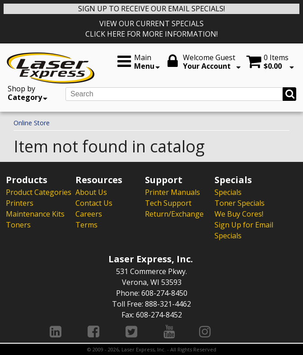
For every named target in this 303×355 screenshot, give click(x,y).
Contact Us (93, 203)
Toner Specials (239, 203)
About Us (91, 192)
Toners (18, 225)
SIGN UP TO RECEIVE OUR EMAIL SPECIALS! (151, 9)
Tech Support (168, 203)
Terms (86, 225)
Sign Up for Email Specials (243, 230)
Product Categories (38, 192)
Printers (19, 203)
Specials (228, 192)
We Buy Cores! (238, 214)
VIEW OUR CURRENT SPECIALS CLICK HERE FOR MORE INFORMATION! (151, 29)
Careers (88, 214)
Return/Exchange (174, 214)
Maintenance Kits (35, 214)
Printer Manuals (172, 192)
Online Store (32, 122)
